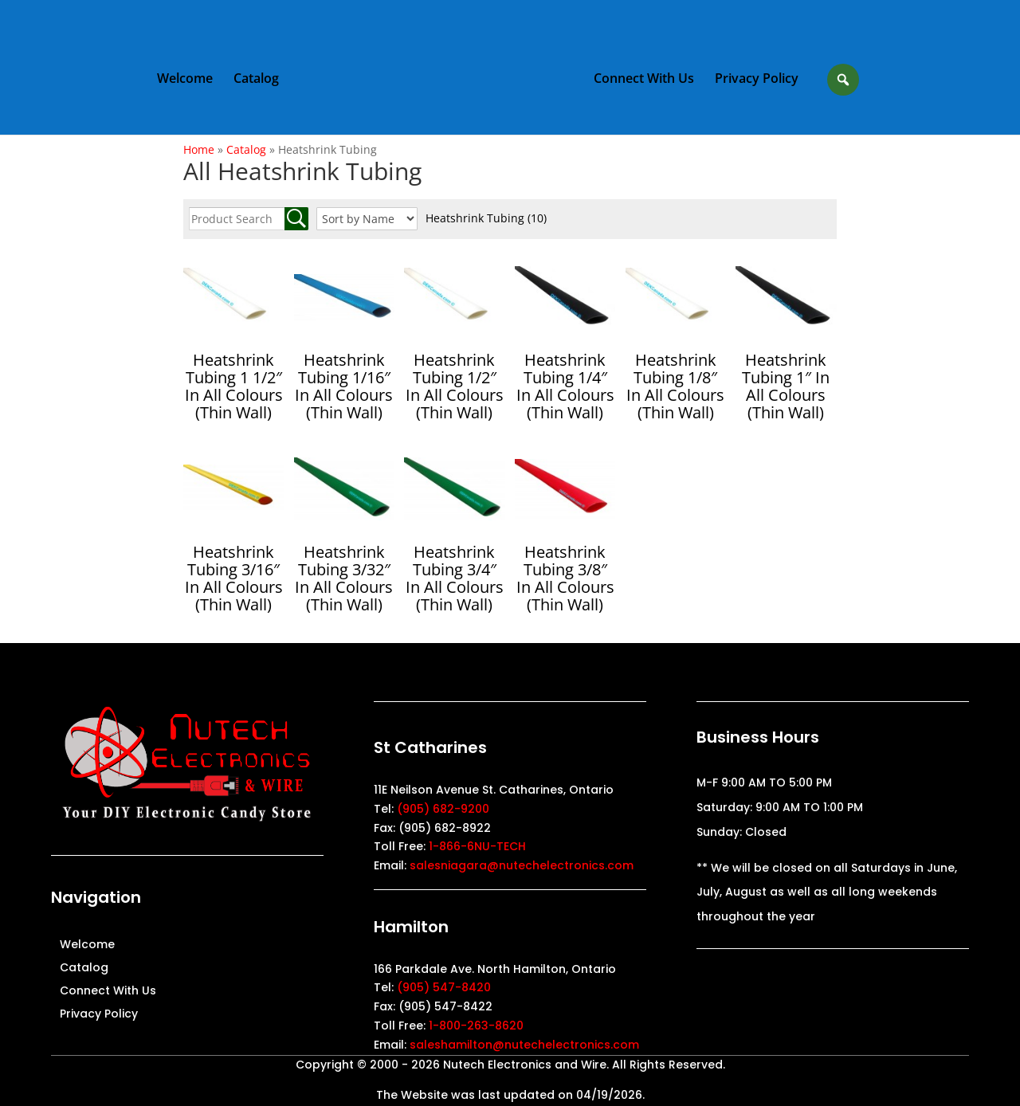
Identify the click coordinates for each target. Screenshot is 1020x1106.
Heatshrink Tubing (486, 218)
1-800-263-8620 (476, 1025)
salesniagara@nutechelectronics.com (522, 865)
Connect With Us (643, 80)
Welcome (186, 80)
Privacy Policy (756, 80)
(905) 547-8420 (444, 987)
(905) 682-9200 (443, 809)
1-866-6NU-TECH (477, 846)
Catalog (257, 80)
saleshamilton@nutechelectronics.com (524, 1045)
